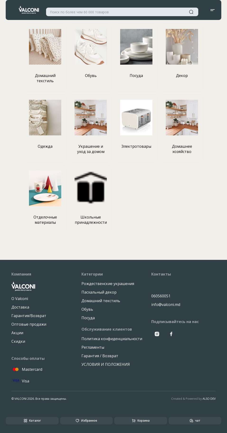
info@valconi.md (165, 304)
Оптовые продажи (28, 324)
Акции (17, 332)
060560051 (160, 296)
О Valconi (19, 298)
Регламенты (92, 347)
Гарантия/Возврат (28, 315)
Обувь (87, 309)
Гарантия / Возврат (99, 355)
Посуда (88, 317)
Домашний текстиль (100, 300)
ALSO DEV (209, 399)
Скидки (18, 341)
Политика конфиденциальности (111, 338)
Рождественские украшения (107, 283)
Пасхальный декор (99, 292)
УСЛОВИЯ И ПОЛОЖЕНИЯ (105, 364)
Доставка (20, 307)
